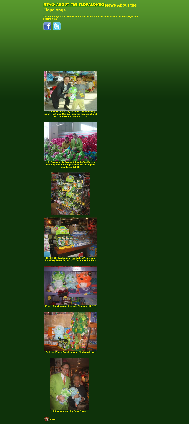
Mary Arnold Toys (59, 260)
